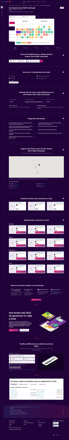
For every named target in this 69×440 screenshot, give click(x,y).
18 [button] (19, 34)
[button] (2, 1)
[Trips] (1, 12)
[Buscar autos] (1, 9)
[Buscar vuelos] (1, 5)
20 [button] (24, 34)
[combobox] (23, 356)
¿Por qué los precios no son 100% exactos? (37, 414)
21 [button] (27, 34)
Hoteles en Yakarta (13, 391)
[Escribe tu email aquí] (23, 362)
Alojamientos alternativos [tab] (23, 384)
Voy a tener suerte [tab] (33, 384)
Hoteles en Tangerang (40, 395)
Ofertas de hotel (11, 5)
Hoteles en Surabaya (14, 395)
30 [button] (32, 37)
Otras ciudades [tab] (13, 384)
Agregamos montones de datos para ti (37, 412)
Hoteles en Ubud (13, 389)
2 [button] (41, 26)
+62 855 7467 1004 (12, 13)
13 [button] (51, 29)
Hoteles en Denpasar (14, 392)
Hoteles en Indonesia (24, 5)
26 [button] (22, 37)
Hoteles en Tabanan (40, 397)
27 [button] (51, 34)
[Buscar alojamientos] (1, 7)
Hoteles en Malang (13, 397)
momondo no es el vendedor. (37, 410)
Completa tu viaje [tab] (42, 384)
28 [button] (27, 37)
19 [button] (22, 34)
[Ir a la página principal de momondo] (7, 1)
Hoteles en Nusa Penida (41, 389)
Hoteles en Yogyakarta (40, 391)
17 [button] (17, 34)
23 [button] (32, 34)
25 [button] (19, 37)
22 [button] (30, 34)
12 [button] (49, 29)
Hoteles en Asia (17, 5)
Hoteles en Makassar (13, 394)
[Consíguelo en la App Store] (56, 426)
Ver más (61, 237)
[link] (21, 232)
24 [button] (17, 37)
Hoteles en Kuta (36, 5)
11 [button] (46, 29)
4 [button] (46, 26)
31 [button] (17, 39)
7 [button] (27, 29)
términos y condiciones (26, 369)
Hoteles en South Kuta (40, 392)
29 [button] (30, 37)
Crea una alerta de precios (55, 292)
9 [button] (41, 29)
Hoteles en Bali (30, 5)
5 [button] (22, 29)
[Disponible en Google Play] (56, 423)
